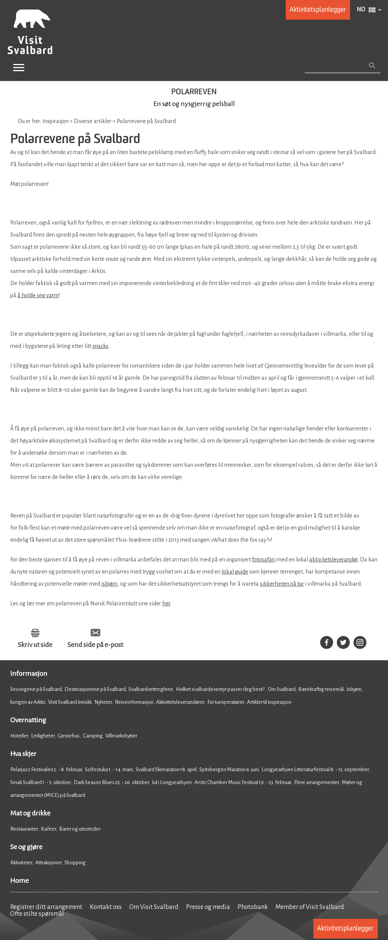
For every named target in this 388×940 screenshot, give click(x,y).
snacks (100, 346)
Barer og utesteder (79, 829)
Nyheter (103, 702)
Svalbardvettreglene (150, 689)
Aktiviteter (21, 862)
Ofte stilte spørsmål (37, 913)
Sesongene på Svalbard (36, 689)
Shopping (75, 862)
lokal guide (235, 572)
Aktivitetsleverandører (180, 702)
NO (361, 10)
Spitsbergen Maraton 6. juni (229, 769)
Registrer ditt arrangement (46, 907)
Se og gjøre (26, 847)
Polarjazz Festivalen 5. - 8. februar (46, 769)
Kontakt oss (106, 907)
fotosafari (263, 560)
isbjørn (109, 584)
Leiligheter (43, 736)
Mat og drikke (30, 813)
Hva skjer (23, 754)
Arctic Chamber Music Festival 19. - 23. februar (242, 782)
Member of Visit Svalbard (309, 907)
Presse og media (208, 907)
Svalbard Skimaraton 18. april (166, 769)
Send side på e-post (95, 644)
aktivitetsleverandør (333, 560)
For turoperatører (225, 702)
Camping (93, 736)
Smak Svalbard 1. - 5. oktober (40, 782)
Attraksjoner (48, 862)
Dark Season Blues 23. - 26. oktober (111, 782)
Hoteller (19, 736)
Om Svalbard (282, 689)
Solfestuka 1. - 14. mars (109, 769)
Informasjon (28, 673)
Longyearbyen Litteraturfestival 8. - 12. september (315, 769)
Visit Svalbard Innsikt (70, 702)
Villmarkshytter (121, 736)
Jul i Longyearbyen (172, 782)
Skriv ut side (35, 644)
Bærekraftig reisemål (321, 689)
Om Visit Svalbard (153, 907)
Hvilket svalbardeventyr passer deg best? (220, 689)
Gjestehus (69, 736)
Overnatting (28, 720)
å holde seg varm (38, 295)
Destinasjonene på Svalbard (95, 689)
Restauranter (24, 829)
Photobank (253, 907)
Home (19, 880)
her (166, 603)
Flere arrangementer (316, 782)
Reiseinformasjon (134, 702)
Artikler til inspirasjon (269, 702)
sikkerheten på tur (282, 584)
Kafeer (48, 829)
